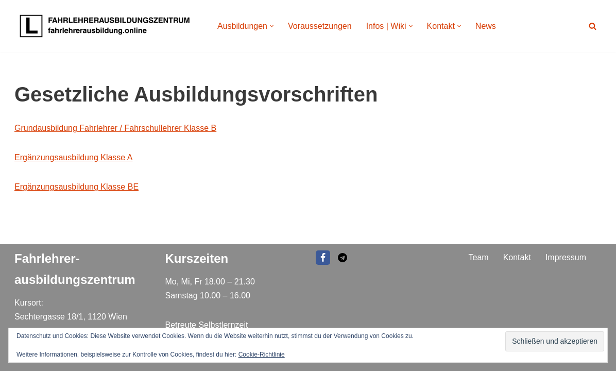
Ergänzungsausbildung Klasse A (73, 157)
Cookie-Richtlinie (261, 354)
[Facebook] (323, 257)
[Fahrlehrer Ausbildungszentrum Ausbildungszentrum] (107, 26)
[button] (271, 26)
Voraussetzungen (320, 26)
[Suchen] (592, 26)
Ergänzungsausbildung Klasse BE (76, 186)
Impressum (565, 257)
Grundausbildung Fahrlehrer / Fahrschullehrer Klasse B (115, 128)
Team (479, 257)
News (485, 26)
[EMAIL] (342, 257)
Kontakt (517, 257)
